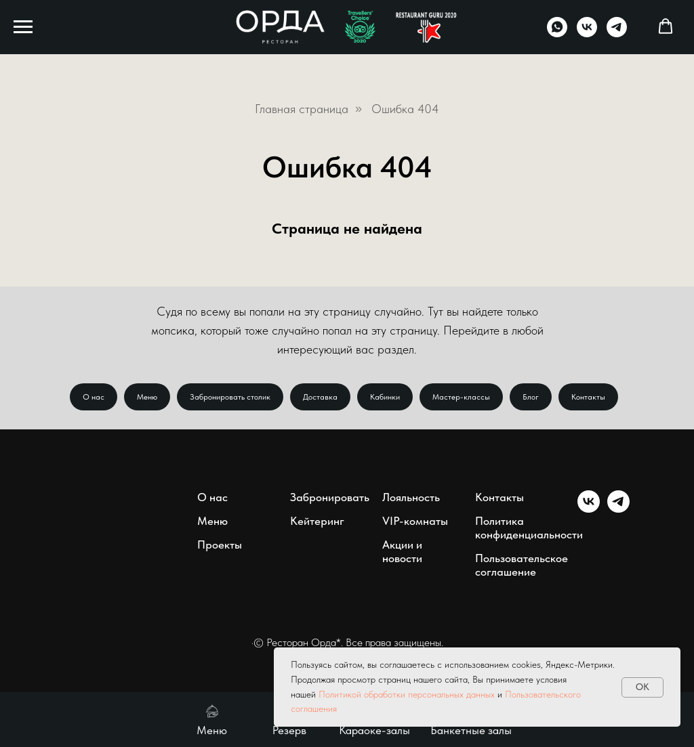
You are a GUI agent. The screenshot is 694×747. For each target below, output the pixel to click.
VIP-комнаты (415, 521)
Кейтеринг (317, 521)
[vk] (587, 33)
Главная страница (301, 109)
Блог (531, 397)
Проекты (219, 544)
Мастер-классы (461, 397)
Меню (147, 397)
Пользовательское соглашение (521, 564)
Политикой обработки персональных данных (407, 694)
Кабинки (385, 397)
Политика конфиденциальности (529, 527)
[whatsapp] (557, 33)
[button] (665, 26)
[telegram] (617, 33)
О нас (93, 397)
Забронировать (329, 497)
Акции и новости (402, 551)
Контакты (588, 397)
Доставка (320, 397)
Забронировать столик (230, 397)
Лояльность (411, 497)
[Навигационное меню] (23, 27)
